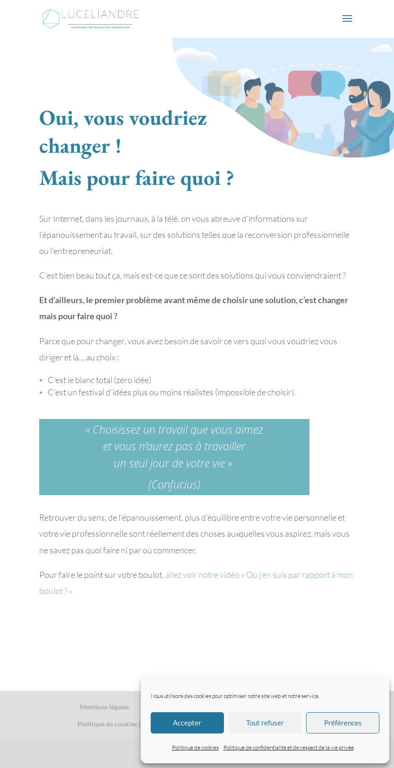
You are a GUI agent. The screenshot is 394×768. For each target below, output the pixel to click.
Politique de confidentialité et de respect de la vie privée (288, 747)
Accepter (187, 722)
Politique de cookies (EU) (114, 724)
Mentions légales (104, 707)
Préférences (343, 722)
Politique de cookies (195, 747)
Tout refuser (265, 722)
